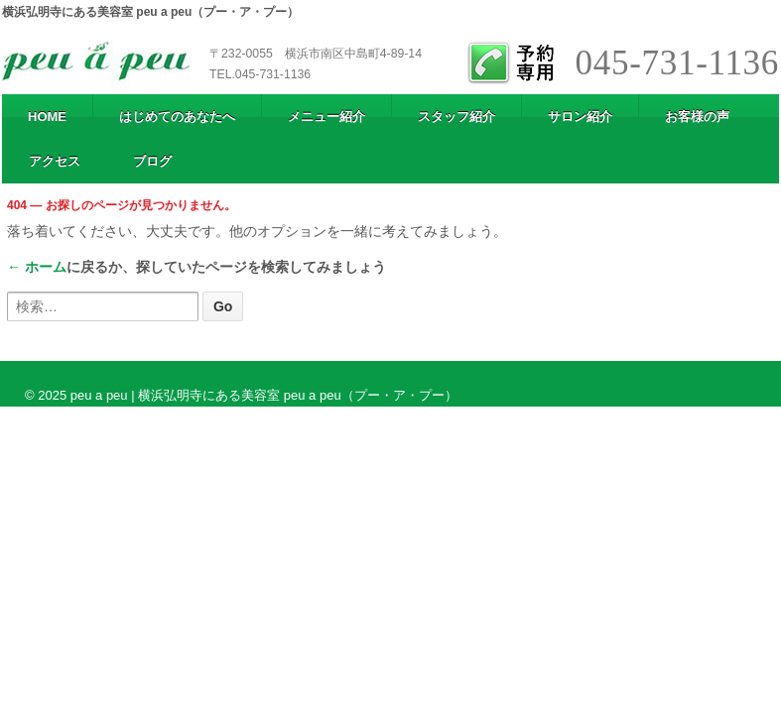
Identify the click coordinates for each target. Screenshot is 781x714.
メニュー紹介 (326, 116)
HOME (47, 116)
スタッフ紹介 (456, 116)
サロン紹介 (580, 116)
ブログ (152, 161)
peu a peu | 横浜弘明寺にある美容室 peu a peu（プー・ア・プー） (261, 395)
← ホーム (36, 267)
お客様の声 (697, 116)
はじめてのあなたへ (177, 116)
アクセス (54, 161)
